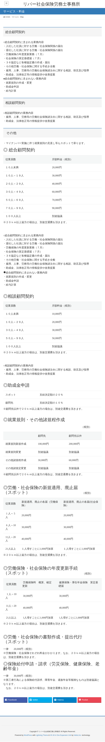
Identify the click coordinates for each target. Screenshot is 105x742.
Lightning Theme (42, 735)
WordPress (28, 735)
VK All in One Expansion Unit (60, 735)
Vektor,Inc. (77, 735)
